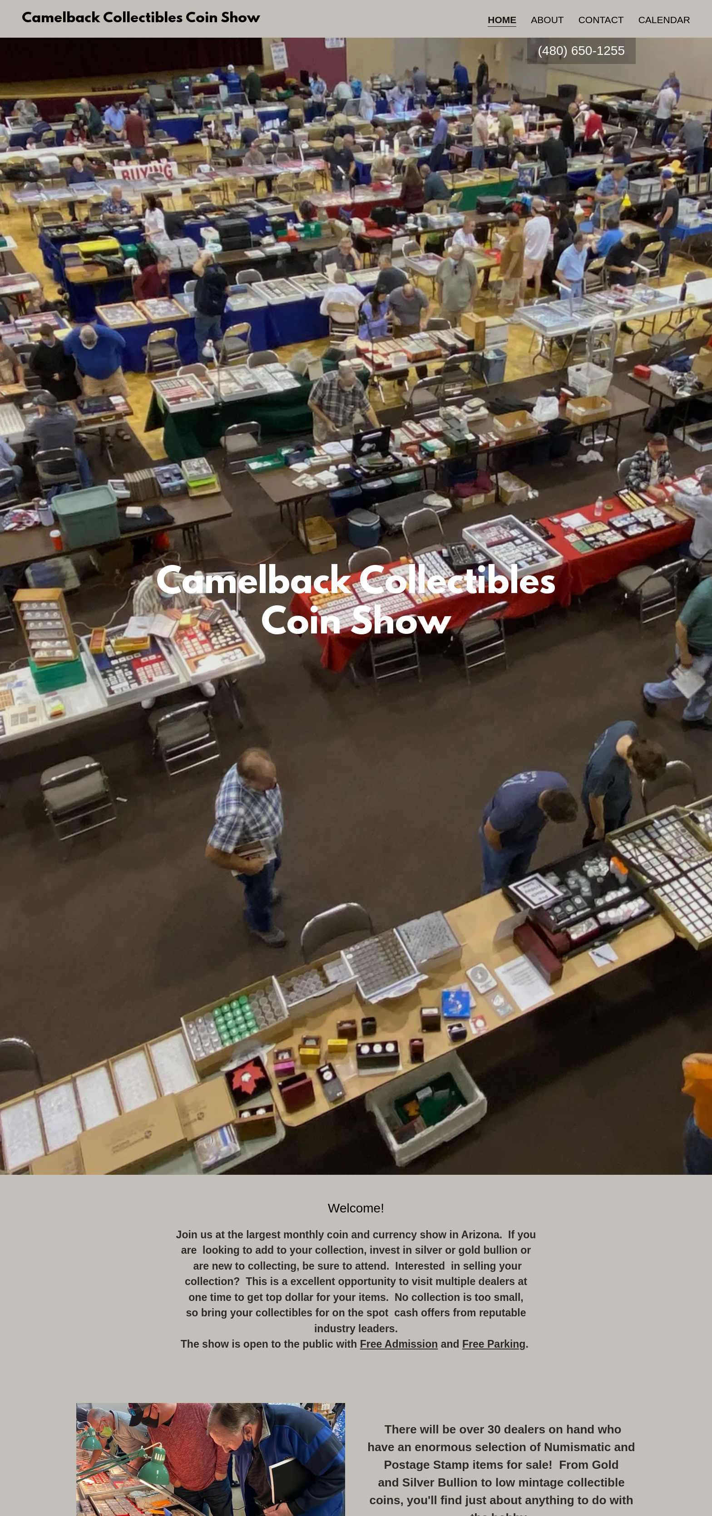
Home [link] (502, 20)
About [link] (547, 20)
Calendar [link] (664, 20)
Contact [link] (601, 20)
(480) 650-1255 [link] (581, 51)
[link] (141, 19)
